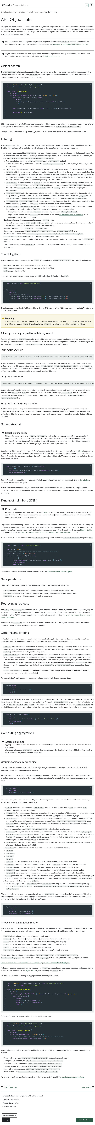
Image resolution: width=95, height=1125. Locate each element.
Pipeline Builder (86, 530)
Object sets (52, 12)
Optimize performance (51, 56)
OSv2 (46, 512)
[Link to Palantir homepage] (6, 5)
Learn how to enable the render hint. (70, 44)
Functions (22, 12)
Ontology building (8, 12)
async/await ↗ (30, 971)
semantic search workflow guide (60, 572)
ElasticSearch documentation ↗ (71, 215)
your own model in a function (67, 532)
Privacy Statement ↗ (10, 1103)
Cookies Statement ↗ (11, 1100)
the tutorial (84, 480)
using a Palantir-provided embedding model (37, 532)
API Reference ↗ (9, 1115)
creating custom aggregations (72, 1077)
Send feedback (84, 1120)
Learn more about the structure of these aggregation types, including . (35, 963)
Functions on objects (37, 12)
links (81, 451)
